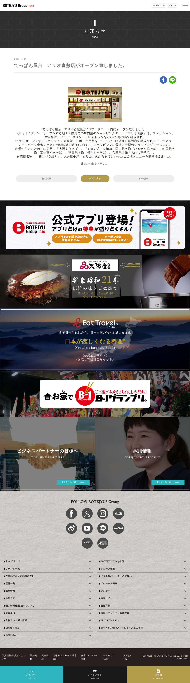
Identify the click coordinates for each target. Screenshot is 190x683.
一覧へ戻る (95, 179)
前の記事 (46, 179)
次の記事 (144, 179)
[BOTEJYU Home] (18, 5)
